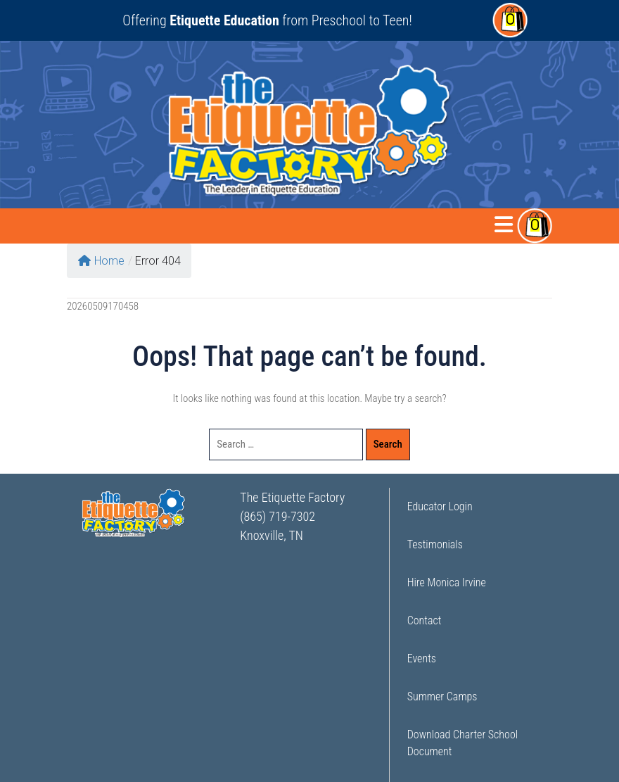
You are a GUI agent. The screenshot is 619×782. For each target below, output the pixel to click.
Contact (424, 620)
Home (101, 260)
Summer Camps (442, 696)
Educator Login (440, 506)
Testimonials (435, 544)
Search (388, 444)
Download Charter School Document (462, 743)
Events (421, 658)
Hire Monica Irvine (446, 582)
